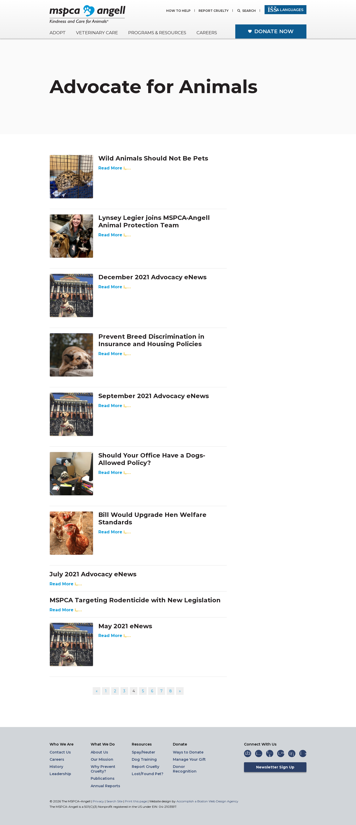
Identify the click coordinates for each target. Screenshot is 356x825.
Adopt (58, 32)
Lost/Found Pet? (147, 774)
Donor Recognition (184, 769)
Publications (103, 778)
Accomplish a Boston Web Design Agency (207, 801)
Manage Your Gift (189, 759)
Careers (206, 32)
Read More (113, 168)
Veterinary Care (97, 32)
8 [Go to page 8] (170, 691)
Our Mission (102, 759)
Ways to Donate (188, 752)
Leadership (60, 774)
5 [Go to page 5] (143, 691)
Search (249, 11)
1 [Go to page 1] (106, 691)
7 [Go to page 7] (161, 691)
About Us (99, 752)
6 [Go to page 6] (152, 691)
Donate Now (274, 31)
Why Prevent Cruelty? (103, 769)
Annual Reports (105, 786)
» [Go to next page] (180, 691)
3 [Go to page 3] (124, 691)
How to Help (178, 11)
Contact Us (60, 752)
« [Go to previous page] (97, 691)
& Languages (285, 10)
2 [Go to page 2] (115, 691)
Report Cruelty (214, 11)
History (56, 766)
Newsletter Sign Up (275, 767)
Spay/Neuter (143, 752)
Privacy (98, 801)
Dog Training (144, 759)
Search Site (114, 801)
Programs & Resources (157, 32)
